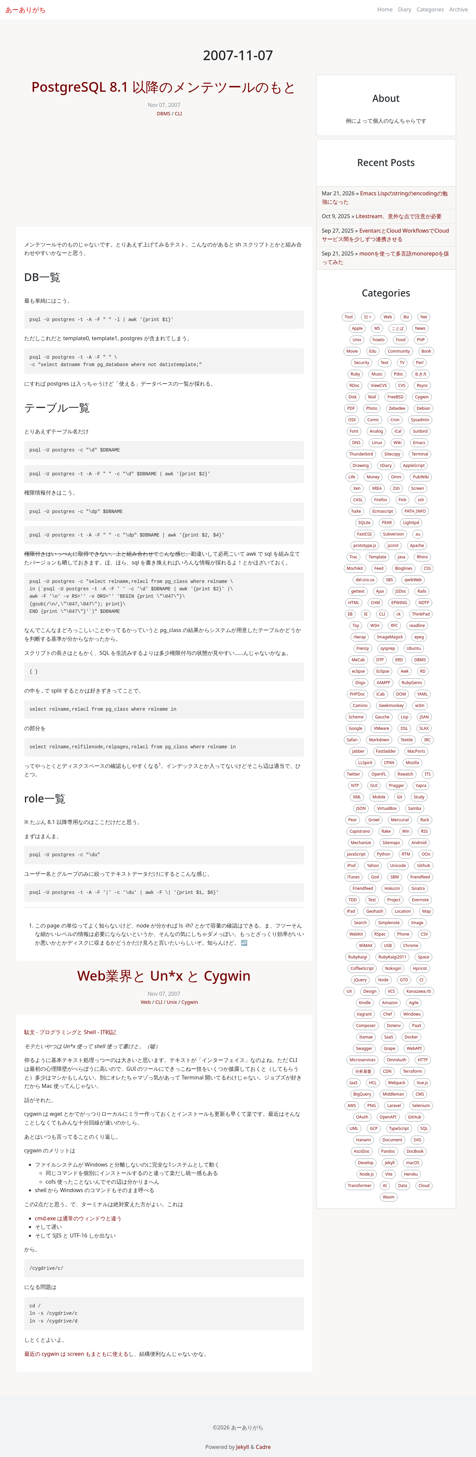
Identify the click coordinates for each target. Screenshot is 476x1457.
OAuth (362, 1117)
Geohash (374, 911)
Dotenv (394, 1025)
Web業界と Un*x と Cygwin (164, 975)
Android (419, 842)
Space (423, 957)
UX (349, 991)
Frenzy (363, 648)
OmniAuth (396, 1060)
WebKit (356, 934)
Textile (407, 740)
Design (369, 991)
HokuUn (392, 888)
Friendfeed (363, 888)
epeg (419, 637)
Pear (352, 820)
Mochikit (355, 568)
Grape (389, 1048)
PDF (351, 408)
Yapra (421, 785)
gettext (358, 591)
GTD (404, 980)
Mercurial (400, 820)
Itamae (366, 1037)
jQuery (360, 980)
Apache (417, 545)
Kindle (365, 1003)
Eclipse (383, 671)
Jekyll (390, 1163)
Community (399, 351)
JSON (361, 808)
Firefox (380, 500)
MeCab (358, 660)
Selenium (421, 1105)
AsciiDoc (362, 1151)
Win (406, 831)
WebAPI (414, 1048)
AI (385, 1185)
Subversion (393, 534)
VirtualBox (387, 808)
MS (377, 328)
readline (417, 625)
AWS (351, 1105)
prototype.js (365, 545)
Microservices (362, 1060)
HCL (373, 1083)
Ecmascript (382, 511)
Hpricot (420, 968)
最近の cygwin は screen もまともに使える (76, 1353)
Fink (402, 500)
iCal (398, 431)
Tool (349, 317)
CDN (387, 1071)
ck (399, 614)
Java (401, 557)
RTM (406, 854)
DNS (356, 442)
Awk (405, 671)
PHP (421, 340)
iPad (351, 911)
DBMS (164, 113)
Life (352, 477)
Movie (352, 351)
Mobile (378, 797)
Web (146, 1002)
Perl (419, 362)
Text (385, 362)
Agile (413, 1003)
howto (379, 340)
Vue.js (422, 1083)
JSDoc (401, 591)
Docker (411, 1037)
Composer (365, 1025)
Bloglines (403, 568)
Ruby (355, 374)
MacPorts (416, 751)
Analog (376, 431)
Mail (372, 397)
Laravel (394, 1105)
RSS (424, 831)
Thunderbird (361, 454)
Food (400, 340)
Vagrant (364, 1014)
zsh (421, 500)
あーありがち (25, 9)
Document (392, 1140)
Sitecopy (392, 454)
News (420, 328)
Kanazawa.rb (418, 991)
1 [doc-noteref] (160, 764)
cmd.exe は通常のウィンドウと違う (78, 1218)
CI (421, 980)
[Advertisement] (164, 176)
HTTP (423, 1060)
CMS (419, 1094)
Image (417, 923)
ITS (428, 774)
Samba (414, 808)
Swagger (364, 1048)
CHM (375, 602)
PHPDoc (357, 694)
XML (357, 797)
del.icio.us (365, 580)
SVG (417, 1140)
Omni (396, 477)
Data (402, 1185)
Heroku (411, 1174)
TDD (353, 900)
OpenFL (378, 774)
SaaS (388, 1037)
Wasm (389, 1197)
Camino (360, 705)
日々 (368, 317)
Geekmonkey (391, 705)
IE (366, 614)
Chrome (410, 945)
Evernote (420, 900)
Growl (373, 820)
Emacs (419, 442)
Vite (388, 1174)
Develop (365, 1163)
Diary (404, 9)
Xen (356, 488)
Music (376, 374)
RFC (394, 625)
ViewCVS (379, 385)
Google (356, 728)
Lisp (405, 717)
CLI (178, 113)
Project (393, 900)
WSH (374, 625)
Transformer (359, 1185)
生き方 (421, 374)
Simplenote (389, 923)
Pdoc (398, 374)
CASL (358, 500)
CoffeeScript (362, 968)
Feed (378, 568)
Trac (353, 557)
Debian (423, 408)
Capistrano (360, 831)
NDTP (423, 602)
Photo (371, 408)
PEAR (387, 522)
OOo (426, 854)
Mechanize (361, 842)
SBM (394, 877)
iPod (351, 865)
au (417, 534)
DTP (380, 660)
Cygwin (189, 1002)
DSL (404, 728)
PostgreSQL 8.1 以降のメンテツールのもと (164, 86)
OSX (352, 420)
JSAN (424, 717)
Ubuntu (414, 648)
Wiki (398, 442)
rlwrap (360, 637)
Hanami (363, 1140)
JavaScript (356, 854)
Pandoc (388, 1151)
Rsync (422, 385)
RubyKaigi (357, 957)
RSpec (380, 934)
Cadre (263, 1447)
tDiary (386, 465)
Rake (386, 831)
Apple (357, 328)
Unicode (398, 865)
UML (354, 1128)
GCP (374, 1128)
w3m (420, 705)
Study (419, 797)
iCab (380, 694)
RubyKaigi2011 (392, 957)
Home (385, 9)
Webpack (396, 1083)
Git (399, 797)
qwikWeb (413, 580)
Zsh (396, 488)
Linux (377, 442)
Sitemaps (391, 842)
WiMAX (366, 945)
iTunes (353, 877)
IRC (427, 740)
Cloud (424, 1185)
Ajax (380, 591)
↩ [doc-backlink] (244, 942)
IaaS (354, 1083)
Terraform (412, 1071)
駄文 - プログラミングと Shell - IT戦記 (70, 1032)
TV (402, 362)
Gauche (382, 717)
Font (354, 431)
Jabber (358, 751)
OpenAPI (388, 1117)
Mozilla (412, 762)
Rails (421, 591)
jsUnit (393, 545)
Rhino (422, 557)
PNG (371, 1105)
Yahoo (373, 865)
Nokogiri (393, 968)
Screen (417, 488)
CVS (401, 385)
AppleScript (414, 465)
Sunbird (420, 431)
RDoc (354, 385)
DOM (401, 694)
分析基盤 (363, 1071)
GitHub (415, 1117)
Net (423, 317)
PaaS (416, 1025)
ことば (398, 328)
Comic (373, 420)
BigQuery (362, 1094)
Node (383, 980)
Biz (406, 317)
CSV (424, 934)
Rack (424, 820)
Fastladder (386, 751)
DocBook (415, 1151)
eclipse (358, 671)
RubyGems (412, 682)
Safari (352, 740)
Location (403, 911)
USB (388, 945)
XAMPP (383, 682)
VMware (381, 728)
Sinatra (418, 888)
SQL (424, 1128)
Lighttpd (411, 522)
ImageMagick (390, 637)
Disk (353, 397)
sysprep (387, 648)
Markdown (379, 740)
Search (360, 923)
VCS (391, 991)
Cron (395, 420)
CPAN (389, 762)
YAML (422, 694)
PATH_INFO (415, 511)
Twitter (353, 774)
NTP (355, 785)
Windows (411, 1014)
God (375, 877)
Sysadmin (420, 420)
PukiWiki (421, 477)
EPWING (399, 602)
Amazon (390, 1003)
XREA (377, 488)
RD (423, 671)
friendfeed (420, 877)
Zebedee (397, 408)
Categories (430, 9)
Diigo (360, 682)
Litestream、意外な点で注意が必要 (399, 216)
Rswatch (405, 774)
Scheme (356, 717)
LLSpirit (365, 762)
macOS (412, 1163)
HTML (353, 602)
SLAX (424, 728)
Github (423, 865)
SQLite (364, 522)
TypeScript (399, 1128)
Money (373, 477)
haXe (356, 511)
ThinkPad (421, 614)
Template (377, 557)
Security (361, 362)
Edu (372, 351)
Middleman (393, 1094)
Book (426, 351)
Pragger (396, 785)
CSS (427, 568)
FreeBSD (396, 397)
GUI (374, 785)
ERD (399, 660)
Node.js (367, 1174)
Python (384, 854)
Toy (356, 625)
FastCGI (364, 534)
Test (372, 900)
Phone (403, 934)
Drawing (361, 465)
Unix (172, 1002)
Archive (458, 9)
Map (426, 911)
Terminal (420, 454)
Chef (387, 1014)
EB (350, 614)
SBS (389, 580)
